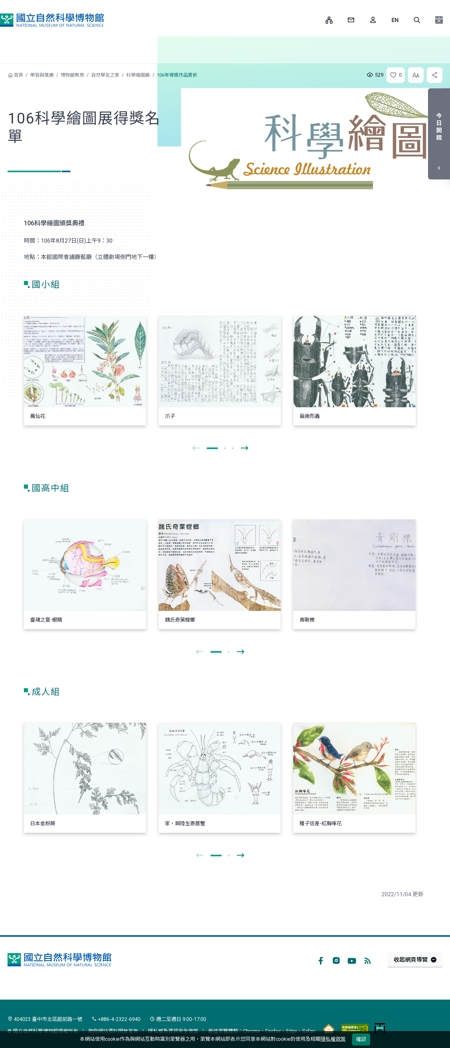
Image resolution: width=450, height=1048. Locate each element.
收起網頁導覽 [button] (411, 959)
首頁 (18, 75)
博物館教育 (72, 75)
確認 (361, 1039)
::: (316, 20)
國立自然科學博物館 (52, 20)
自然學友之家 (105, 75)
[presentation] (196, 448)
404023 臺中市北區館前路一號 (45, 1019)
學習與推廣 (42, 75)
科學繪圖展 (138, 75)
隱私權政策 (333, 1039)
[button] (417, 20)
